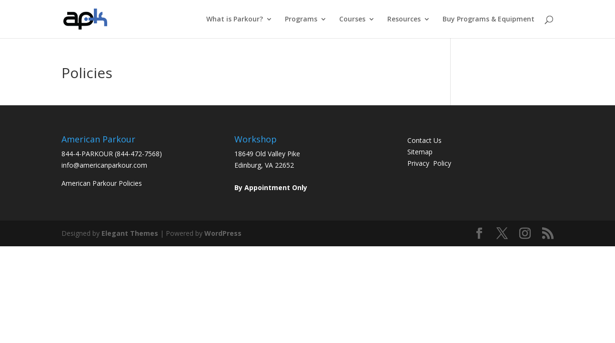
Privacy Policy (429, 163)
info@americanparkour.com (104, 165)
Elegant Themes (129, 233)
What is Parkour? (234, 19)
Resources (404, 19)
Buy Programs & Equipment (488, 19)
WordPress (223, 233)
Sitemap (420, 151)
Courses (352, 19)
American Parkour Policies (101, 183)
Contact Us (424, 140)
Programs (301, 19)
